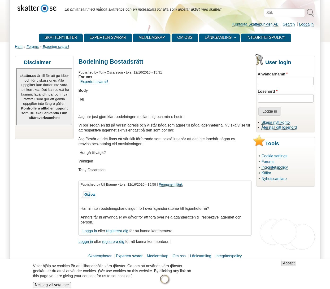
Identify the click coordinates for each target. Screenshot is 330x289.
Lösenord (266, 91)
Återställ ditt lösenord (279, 127)
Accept (289, 265)
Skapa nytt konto (275, 122)
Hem (18, 46)
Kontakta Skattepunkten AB (255, 24)
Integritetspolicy (274, 167)
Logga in (306, 24)
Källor (266, 173)
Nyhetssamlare (274, 179)
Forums (32, 46)
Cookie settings (274, 156)
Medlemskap (157, 256)
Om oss (179, 256)
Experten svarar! (56, 46)
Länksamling (200, 256)
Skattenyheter (100, 256)
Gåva (90, 194)
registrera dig (117, 231)
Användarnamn (271, 74)
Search (289, 24)
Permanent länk (171, 184)
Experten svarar (129, 256)
